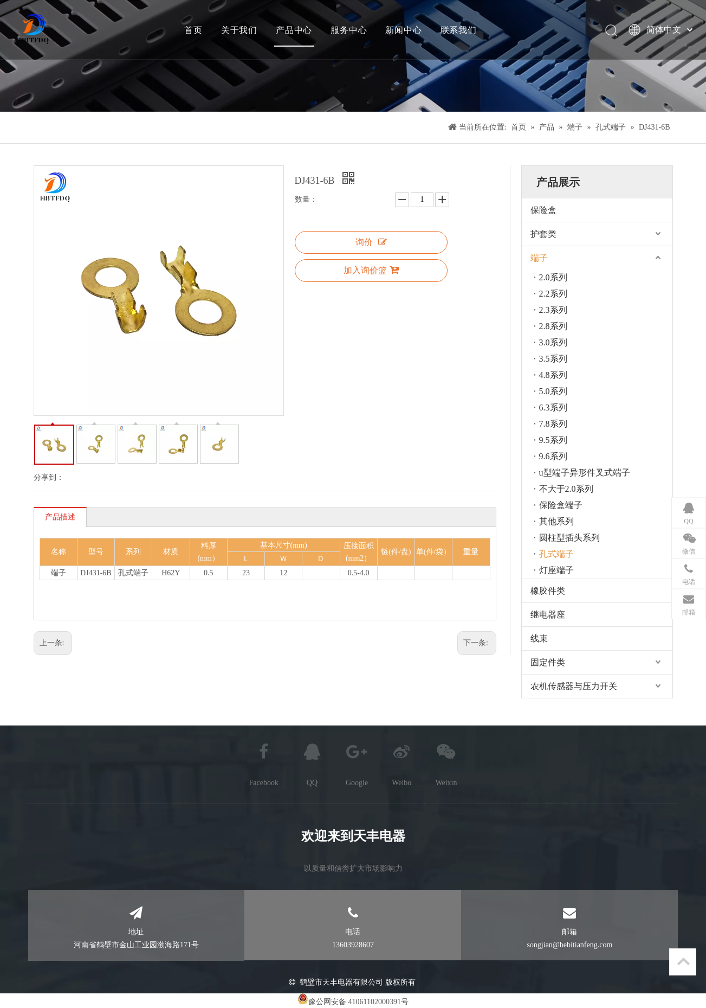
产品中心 (293, 30)
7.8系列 (553, 423)
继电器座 (547, 614)
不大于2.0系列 (566, 488)
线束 (539, 638)
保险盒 (543, 210)
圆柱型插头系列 (569, 537)
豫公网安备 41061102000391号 (358, 1002)
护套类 (543, 234)
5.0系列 (553, 391)
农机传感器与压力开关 (573, 686)
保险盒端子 (560, 505)
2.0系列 (553, 277)
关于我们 (239, 30)
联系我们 (458, 30)
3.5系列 (553, 358)
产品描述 (60, 517)
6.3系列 (553, 407)
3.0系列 (553, 342)
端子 (539, 257)
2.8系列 (553, 326)
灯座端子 (556, 570)
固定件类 (547, 662)
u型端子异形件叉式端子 (584, 472)
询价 (371, 242)
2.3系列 (553, 309)
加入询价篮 (371, 270)
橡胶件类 (547, 590)
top (683, 961)
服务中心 (348, 30)
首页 (193, 30)
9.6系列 (553, 456)
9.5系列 (553, 440)
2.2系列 (553, 293)
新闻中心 (403, 30)
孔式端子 (556, 553)
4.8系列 (553, 375)
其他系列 (556, 521)
